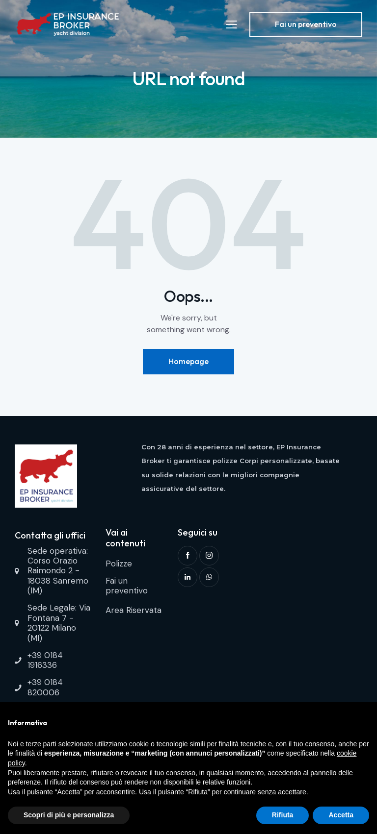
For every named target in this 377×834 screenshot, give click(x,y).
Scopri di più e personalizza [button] (69, 815)
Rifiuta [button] (283, 815)
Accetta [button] (340, 815)
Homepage (188, 361)
